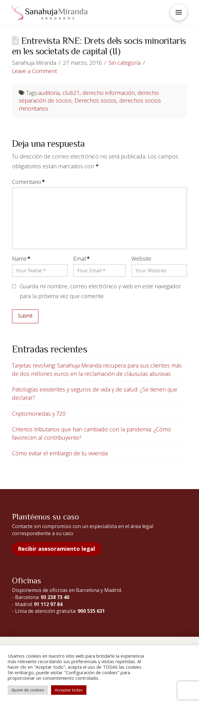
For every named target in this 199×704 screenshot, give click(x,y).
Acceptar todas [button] (69, 690)
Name (21, 258)
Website (141, 258)
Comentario (28, 181)
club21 (71, 92)
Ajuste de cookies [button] (27, 690)
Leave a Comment (34, 71)
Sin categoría (125, 62)
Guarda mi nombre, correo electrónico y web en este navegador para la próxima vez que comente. (100, 291)
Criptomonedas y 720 (39, 413)
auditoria (49, 92)
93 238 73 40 (55, 597)
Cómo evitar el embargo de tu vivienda (60, 453)
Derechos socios (95, 100)
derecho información (108, 92)
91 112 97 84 (48, 604)
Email (81, 258)
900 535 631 (91, 611)
